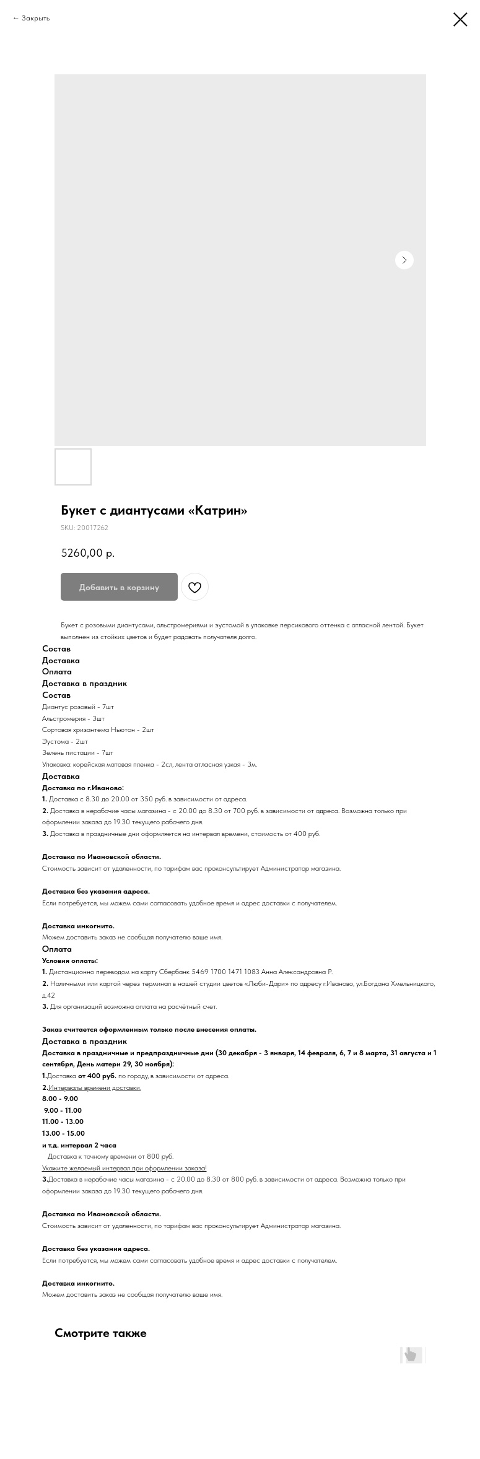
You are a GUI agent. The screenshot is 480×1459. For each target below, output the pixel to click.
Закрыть (36, 18)
